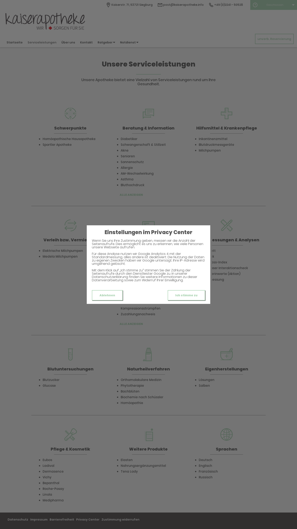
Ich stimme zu (186, 295)
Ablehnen (107, 295)
